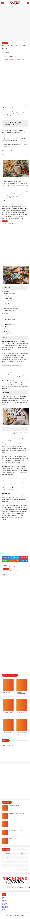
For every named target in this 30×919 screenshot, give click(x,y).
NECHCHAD (21, 915)
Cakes (22, 853)
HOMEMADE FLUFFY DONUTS (15, 830)
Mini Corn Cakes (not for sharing (10, 229)
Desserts (5, 43)
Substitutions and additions (11, 69)
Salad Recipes (22, 865)
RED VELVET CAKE (13, 838)
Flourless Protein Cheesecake (10, 225)
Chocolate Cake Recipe (14, 805)
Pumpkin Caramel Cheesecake (7, 693)
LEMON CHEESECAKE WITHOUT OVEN (17, 813)
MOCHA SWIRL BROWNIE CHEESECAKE (21, 693)
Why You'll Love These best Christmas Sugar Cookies (14, 60)
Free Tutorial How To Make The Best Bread (18, 822)
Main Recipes (8, 861)
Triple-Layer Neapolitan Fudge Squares (21, 733)
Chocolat (22, 861)
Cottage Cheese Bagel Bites (9, 223)
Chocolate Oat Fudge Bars (7, 733)
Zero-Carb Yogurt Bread (8, 227)
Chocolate (22, 857)
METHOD (7, 65)
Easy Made (8, 857)
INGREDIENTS (8, 63)
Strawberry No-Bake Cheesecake (7, 713)
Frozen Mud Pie (20, 712)
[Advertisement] (15, 903)
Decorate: (7, 67)
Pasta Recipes (8, 865)
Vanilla (21, 869)
